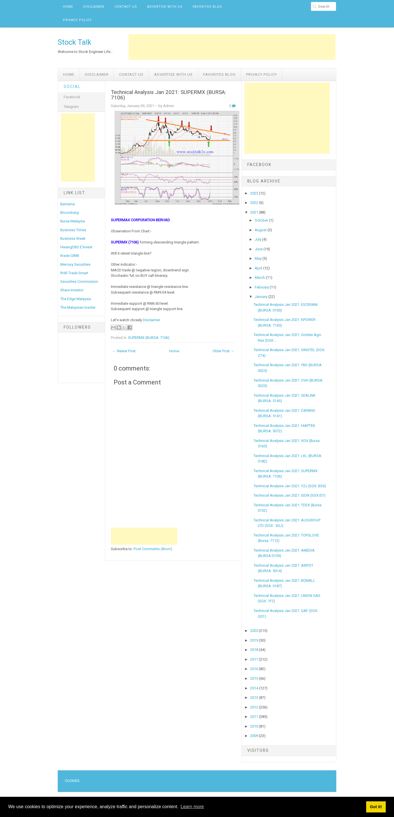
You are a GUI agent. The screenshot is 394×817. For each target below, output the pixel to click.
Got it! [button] (376, 806)
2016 (254, 669)
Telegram (71, 107)
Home (68, 7)
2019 (254, 640)
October (262, 220)
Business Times (73, 230)
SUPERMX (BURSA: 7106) (148, 337)
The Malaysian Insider (78, 307)
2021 (254, 212)
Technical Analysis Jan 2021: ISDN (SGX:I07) (289, 495)
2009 (254, 736)
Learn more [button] (192, 806)
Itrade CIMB (69, 255)
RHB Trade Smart (74, 273)
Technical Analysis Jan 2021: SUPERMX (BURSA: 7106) (168, 95)
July (258, 239)
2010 (254, 726)
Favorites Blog (207, 7)
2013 (254, 697)
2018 (254, 650)
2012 (254, 707)
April (259, 268)
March (260, 277)
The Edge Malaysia (75, 299)
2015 (254, 678)
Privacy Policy (77, 20)
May (258, 258)
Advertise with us (165, 7)
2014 (254, 688)
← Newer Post (124, 351)
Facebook (72, 97)
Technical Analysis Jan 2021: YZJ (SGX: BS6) (290, 486)
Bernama (67, 204)
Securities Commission (79, 281)
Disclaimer (93, 7)
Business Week (73, 238)
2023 (254, 193)
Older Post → (223, 351)
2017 (254, 659)
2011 (254, 716)
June (259, 249)
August (261, 230)
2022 (254, 202)
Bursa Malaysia (72, 221)
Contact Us (126, 7)
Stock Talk (74, 42)
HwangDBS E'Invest (76, 247)
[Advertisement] (231, 47)
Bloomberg (69, 212)
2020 (254, 630)
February (262, 287)
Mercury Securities (75, 264)
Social (72, 86)
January (261, 296)
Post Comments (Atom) (153, 549)
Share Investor (72, 290)
